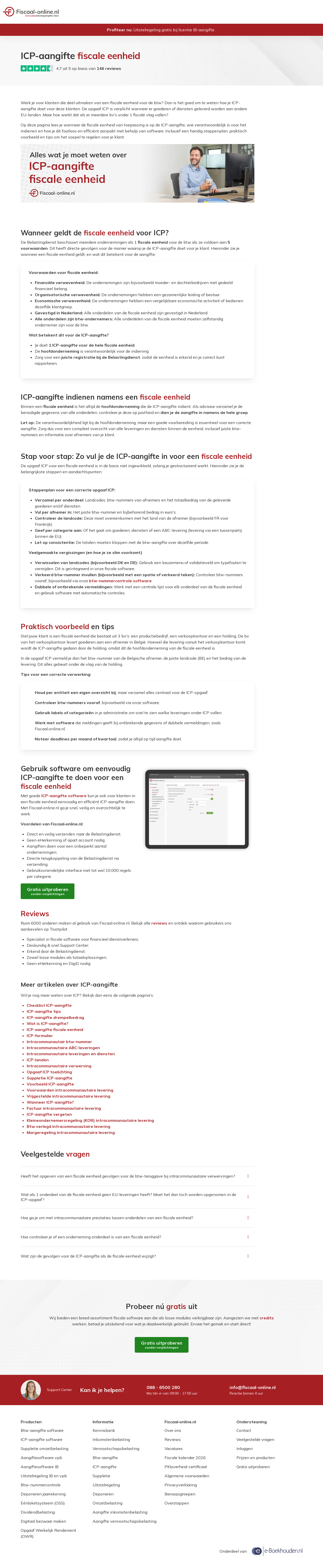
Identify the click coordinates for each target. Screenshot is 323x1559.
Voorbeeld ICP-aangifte (50, 1084)
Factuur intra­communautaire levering (64, 1108)
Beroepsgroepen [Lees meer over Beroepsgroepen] (180, 1493)
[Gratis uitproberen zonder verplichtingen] (47, 891)
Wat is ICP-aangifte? (47, 1023)
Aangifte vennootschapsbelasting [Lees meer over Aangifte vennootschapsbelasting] (124, 1521)
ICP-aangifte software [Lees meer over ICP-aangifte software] (41, 1439)
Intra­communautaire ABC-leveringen (63, 1047)
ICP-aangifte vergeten (49, 1114)
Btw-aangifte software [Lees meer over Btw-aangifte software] (42, 1430)
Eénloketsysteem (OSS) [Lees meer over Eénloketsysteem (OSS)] (43, 1503)
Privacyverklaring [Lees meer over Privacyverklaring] (181, 1484)
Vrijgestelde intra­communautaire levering (68, 1096)
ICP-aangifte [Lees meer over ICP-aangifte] (105, 1466)
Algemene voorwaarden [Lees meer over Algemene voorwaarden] (187, 1475)
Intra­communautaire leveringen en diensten (71, 1053)
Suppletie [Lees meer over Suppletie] (101, 1475)
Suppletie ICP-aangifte (49, 1077)
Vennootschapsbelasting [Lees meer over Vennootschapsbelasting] (116, 1448)
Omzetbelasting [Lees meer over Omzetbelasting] (107, 1503)
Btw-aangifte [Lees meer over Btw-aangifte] (105, 1457)
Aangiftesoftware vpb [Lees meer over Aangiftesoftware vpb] (41, 1457)
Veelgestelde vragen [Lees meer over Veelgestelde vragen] (255, 1439)
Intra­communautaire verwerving (59, 1065)
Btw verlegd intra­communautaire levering (68, 1126)
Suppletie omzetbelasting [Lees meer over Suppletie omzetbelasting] (44, 1448)
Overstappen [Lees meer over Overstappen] (177, 1503)
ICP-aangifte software (64, 795)
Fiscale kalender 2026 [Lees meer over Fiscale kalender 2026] (185, 1457)
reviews (159, 923)
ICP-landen (38, 1059)
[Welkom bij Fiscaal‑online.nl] (31, 12)
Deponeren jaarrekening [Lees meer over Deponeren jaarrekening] (43, 1493)
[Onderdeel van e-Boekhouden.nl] (277, 1551)
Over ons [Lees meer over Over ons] (173, 1430)
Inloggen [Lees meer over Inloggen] (244, 1448)
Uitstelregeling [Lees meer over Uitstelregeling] (106, 1484)
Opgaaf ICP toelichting (49, 1071)
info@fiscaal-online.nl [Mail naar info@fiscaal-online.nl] (253, 1387)
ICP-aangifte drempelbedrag (55, 1017)
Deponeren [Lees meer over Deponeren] (103, 1493)
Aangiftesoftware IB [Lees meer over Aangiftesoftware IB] (40, 1466)
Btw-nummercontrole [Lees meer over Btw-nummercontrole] (41, 1484)
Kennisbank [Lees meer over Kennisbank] (104, 1430)
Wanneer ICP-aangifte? (50, 1102)
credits (267, 1317)
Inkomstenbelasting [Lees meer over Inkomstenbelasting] (111, 1439)
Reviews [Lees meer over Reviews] (173, 1439)
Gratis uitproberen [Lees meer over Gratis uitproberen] (253, 1466)
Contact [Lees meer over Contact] (243, 1430)
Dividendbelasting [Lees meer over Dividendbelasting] (38, 1512)
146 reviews (109, 68)
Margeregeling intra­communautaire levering (71, 1132)
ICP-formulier (40, 1035)
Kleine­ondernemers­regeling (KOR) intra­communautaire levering (90, 1120)
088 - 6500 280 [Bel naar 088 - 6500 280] (163, 1387)
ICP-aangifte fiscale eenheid (55, 1029)
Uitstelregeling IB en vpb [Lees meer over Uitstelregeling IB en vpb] (44, 1475)
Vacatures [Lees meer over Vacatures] (174, 1448)
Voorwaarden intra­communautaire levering (70, 1090)
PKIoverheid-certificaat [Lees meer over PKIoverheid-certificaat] (186, 1466)
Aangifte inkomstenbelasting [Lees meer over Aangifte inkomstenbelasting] (120, 1512)
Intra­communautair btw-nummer (59, 1041)
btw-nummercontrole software (120, 580)
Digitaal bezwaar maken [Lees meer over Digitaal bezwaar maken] (43, 1521)
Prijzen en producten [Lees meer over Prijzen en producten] (255, 1457)
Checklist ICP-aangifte (49, 1005)
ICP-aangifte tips (44, 1011)
